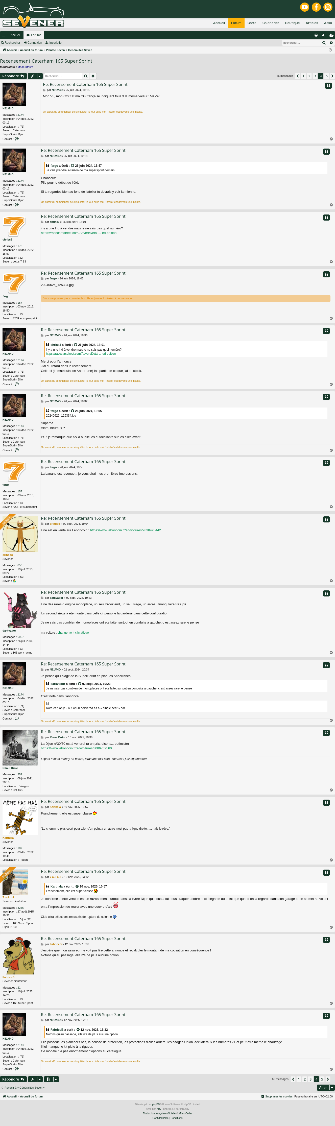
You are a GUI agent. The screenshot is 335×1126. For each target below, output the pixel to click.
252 (19, 774)
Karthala (8, 837)
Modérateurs (25, 66)
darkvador (9, 630)
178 (19, 246)
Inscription (56, 42)
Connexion (35, 42)
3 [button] (315, 76)
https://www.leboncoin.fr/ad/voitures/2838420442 (125, 530)
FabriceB (8, 977)
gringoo (8, 554)
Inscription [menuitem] (332, 36)
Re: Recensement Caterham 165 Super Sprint (85, 84)
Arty (159, 1109)
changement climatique (73, 632)
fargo (54, 165)
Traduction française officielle (159, 1113)
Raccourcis (5, 36)
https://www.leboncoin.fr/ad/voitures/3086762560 (76, 748)
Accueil (15, 35)
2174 (20, 114)
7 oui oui (8, 897)
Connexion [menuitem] (324, 36)
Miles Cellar (185, 1113)
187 (19, 848)
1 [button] (303, 76)
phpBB (156, 1104)
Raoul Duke (10, 768)
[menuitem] (316, 35)
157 (19, 302)
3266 (20, 907)
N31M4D (8, 108)
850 (19, 565)
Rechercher (12, 42)
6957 (20, 636)
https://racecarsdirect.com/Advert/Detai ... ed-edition (78, 233)
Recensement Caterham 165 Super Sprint (46, 61)
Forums (36, 35)
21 (18, 987)
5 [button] (327, 76)
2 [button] (309, 76)
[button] (297, 76)
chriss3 (7, 239)
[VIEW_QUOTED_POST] (72, 165)
